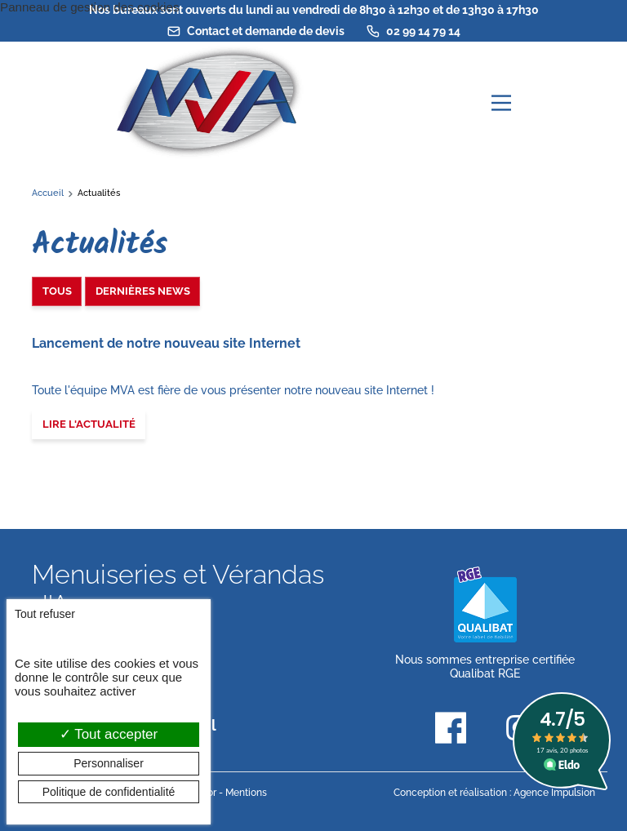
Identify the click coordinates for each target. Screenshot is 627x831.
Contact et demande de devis (256, 31)
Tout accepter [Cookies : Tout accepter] (109, 734)
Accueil (48, 192)
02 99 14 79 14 (413, 31)
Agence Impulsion (554, 792)
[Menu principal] (501, 103)
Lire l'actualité (89, 424)
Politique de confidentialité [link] (109, 791)
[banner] (207, 102)
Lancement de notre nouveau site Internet (166, 343)
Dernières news (143, 291)
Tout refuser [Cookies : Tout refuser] (45, 613)
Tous (57, 291)
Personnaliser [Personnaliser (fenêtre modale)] (108, 763)
